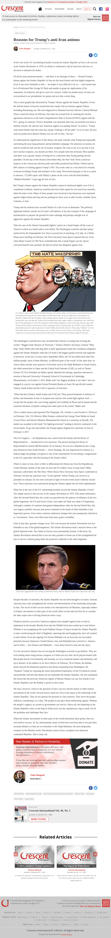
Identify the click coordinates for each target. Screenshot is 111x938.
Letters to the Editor (70, 920)
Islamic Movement (89, 917)
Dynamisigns (66, 934)
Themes (85, 924)
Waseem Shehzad (34, 870)
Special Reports (73, 917)
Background (55, 920)
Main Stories (22, 917)
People (76, 924)
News (38, 913)
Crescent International (76, 870)
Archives (29, 913)
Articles (37, 924)
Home (20, 913)
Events (55, 924)
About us (77, 913)
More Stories (38, 819)
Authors (46, 913)
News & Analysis (57, 917)
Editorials (34, 917)
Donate (67, 913)
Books (46, 924)
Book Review (104, 917)
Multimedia (65, 924)
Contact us (89, 913)
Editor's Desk (42, 920)
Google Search (102, 913)
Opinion (45, 917)
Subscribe (57, 913)
